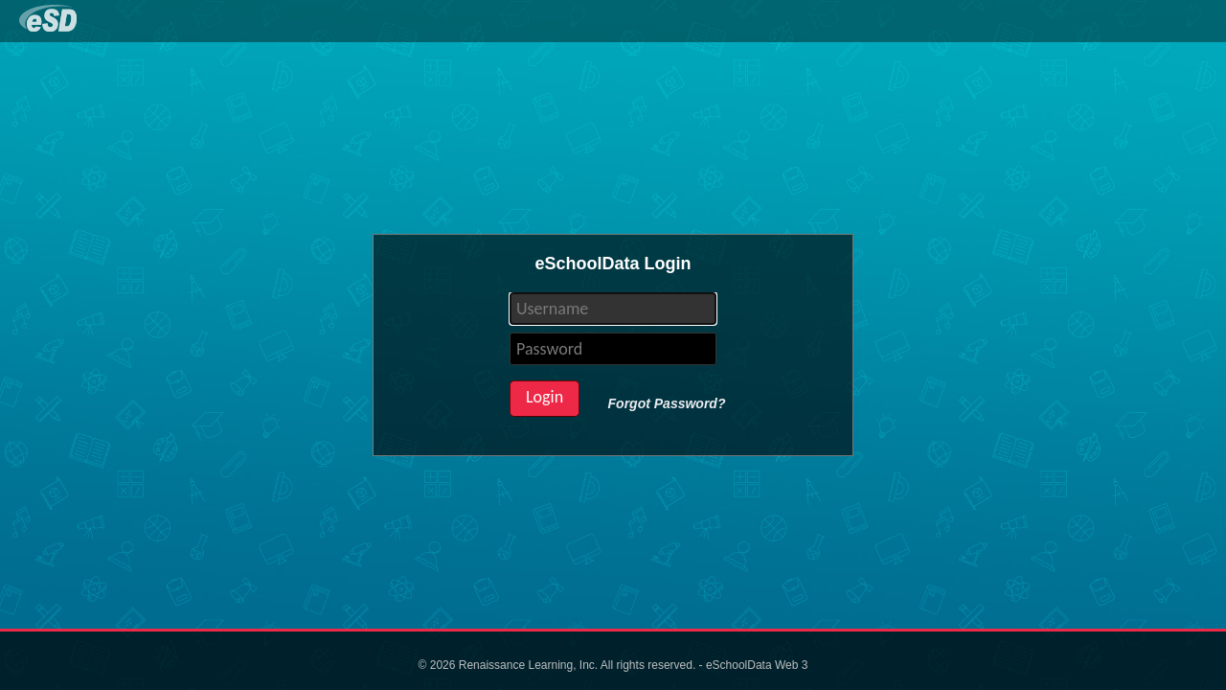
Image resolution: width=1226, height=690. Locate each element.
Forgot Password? (667, 403)
